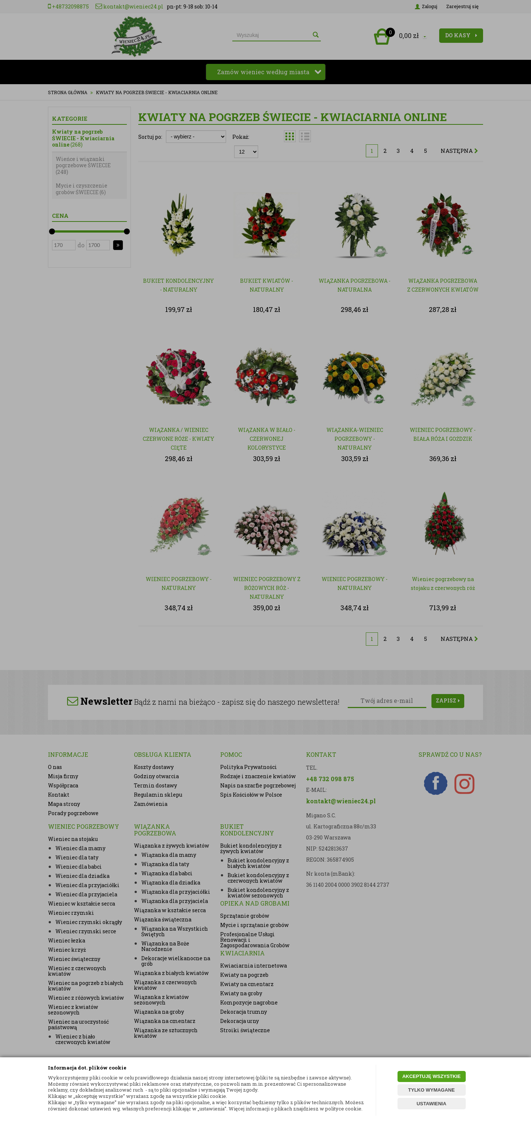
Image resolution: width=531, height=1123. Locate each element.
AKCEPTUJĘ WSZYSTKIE (431, 1076)
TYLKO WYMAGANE (431, 1090)
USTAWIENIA (432, 1103)
